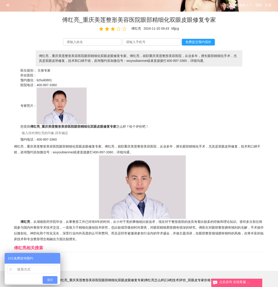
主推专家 (44, 70)
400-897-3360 (47, 85)
